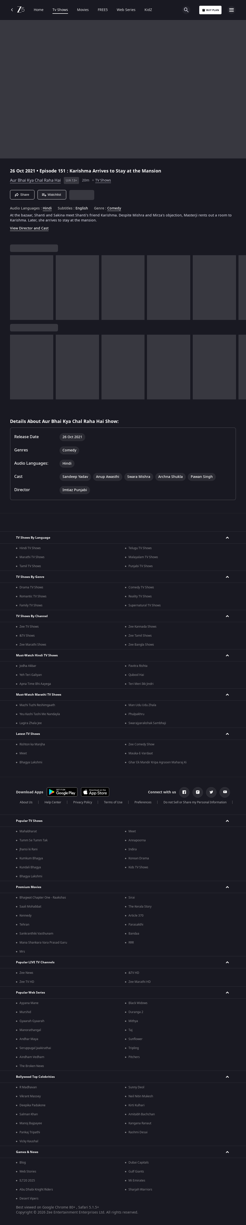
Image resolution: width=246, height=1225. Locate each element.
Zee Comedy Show (141, 744)
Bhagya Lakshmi (31, 762)
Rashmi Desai (138, 1132)
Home (39, 10)
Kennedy (26, 915)
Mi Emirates (136, 1180)
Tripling (133, 1048)
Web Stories (28, 1171)
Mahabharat (28, 831)
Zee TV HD (27, 982)
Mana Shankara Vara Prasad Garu (43, 942)
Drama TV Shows (31, 587)
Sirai (131, 897)
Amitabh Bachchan (141, 1114)
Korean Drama (138, 858)
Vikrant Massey (30, 1096)
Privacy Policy (82, 802)
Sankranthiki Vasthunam (36, 933)
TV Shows (103, 180)
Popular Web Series (30, 992)
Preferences (143, 802)
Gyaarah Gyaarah (32, 1021)
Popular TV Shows (29, 820)
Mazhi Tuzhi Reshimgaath (37, 705)
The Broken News (32, 1066)
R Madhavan (28, 1087)
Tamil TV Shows (30, 566)
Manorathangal (30, 1030)
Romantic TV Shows (33, 596)
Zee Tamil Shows (140, 635)
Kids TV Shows (138, 867)
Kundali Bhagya (30, 867)
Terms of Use (113, 802)
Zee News (26, 973)
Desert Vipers (29, 1198)
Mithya (133, 1021)
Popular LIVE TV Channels (35, 962)
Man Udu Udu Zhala (142, 705)
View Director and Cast (29, 228)
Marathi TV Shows (32, 557)
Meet (23, 753)
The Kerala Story (140, 906)
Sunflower (135, 1039)
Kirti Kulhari (136, 1105)
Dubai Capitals (138, 1162)
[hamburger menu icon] (232, 10)
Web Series (126, 10)
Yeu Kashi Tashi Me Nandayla (40, 714)
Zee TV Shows (29, 626)
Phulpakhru (136, 714)
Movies (83, 10)
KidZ (148, 10)
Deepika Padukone (33, 1105)
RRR (131, 942)
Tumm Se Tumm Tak (34, 840)
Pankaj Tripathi (30, 1132)
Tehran (24, 924)
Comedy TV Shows (141, 587)
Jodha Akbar (28, 666)
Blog (23, 1162)
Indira (132, 849)
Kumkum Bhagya (31, 858)
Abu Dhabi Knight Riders (36, 1189)
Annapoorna (137, 840)
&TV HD (133, 973)
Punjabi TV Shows (140, 566)
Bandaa (133, 933)
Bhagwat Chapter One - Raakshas (43, 897)
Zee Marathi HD (139, 982)
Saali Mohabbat (30, 906)
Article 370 (136, 915)
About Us (26, 802)
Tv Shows (60, 10)
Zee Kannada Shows (142, 626)
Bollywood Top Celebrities (35, 1076)
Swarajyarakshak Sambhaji (147, 723)
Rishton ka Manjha (32, 744)
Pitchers (134, 1057)
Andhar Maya (29, 1039)
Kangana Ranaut (139, 1123)
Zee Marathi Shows (33, 644)
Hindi (47, 208)
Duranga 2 (135, 1012)
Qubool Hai (136, 675)
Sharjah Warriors (140, 1189)
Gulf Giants (136, 1171)
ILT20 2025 (27, 1180)
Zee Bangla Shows (141, 644)
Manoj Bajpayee (31, 1123)
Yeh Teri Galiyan (31, 675)
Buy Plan (210, 10)
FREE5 (103, 10)
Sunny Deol (136, 1087)
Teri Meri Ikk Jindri (141, 684)
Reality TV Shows (140, 596)
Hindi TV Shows (30, 548)
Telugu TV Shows (140, 548)
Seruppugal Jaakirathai (35, 1048)
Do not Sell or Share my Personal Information (195, 802)
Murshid (25, 1012)
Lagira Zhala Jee (31, 723)
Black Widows (138, 1003)
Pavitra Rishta (138, 666)
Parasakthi (135, 924)
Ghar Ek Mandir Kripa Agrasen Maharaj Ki (157, 762)
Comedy (114, 208)
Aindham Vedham (32, 1057)
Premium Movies (28, 887)
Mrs (22, 951)
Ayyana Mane (29, 1003)
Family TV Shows (31, 605)
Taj (130, 1030)
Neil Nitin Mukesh (140, 1096)
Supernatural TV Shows (144, 605)
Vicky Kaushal (29, 1141)
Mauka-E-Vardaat (140, 753)
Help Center (52, 802)
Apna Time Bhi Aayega (35, 684)
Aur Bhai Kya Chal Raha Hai (35, 180)
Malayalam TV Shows (143, 557)
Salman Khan (29, 1114)
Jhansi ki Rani (29, 849)
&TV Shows (27, 635)
